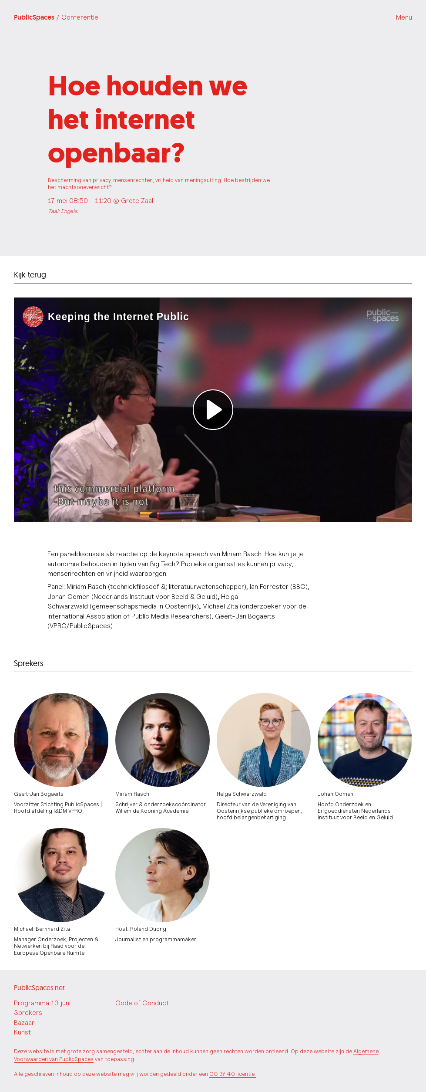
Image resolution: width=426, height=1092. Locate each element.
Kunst (22, 1032)
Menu (404, 17)
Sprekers (28, 1012)
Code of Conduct (142, 1003)
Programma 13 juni (42, 1003)
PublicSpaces (56, 17)
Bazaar (24, 1022)
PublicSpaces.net (39, 987)
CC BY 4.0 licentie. (232, 1074)
